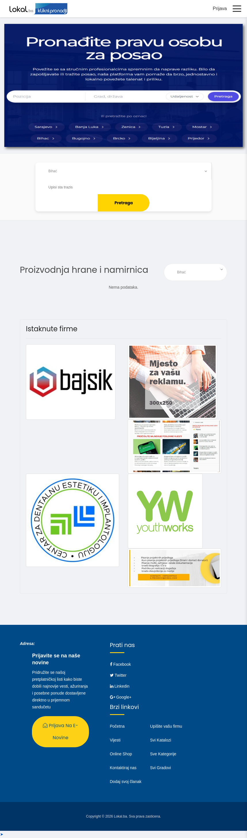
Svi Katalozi (160, 740)
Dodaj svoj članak (126, 782)
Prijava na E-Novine (60, 731)
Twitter (118, 675)
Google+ (121, 697)
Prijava (220, 8)
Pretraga (124, 203)
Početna (117, 726)
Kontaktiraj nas (123, 768)
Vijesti (115, 740)
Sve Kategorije (163, 754)
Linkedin (120, 686)
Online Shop (121, 754)
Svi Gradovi (160, 768)
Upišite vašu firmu (166, 726)
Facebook (120, 664)
